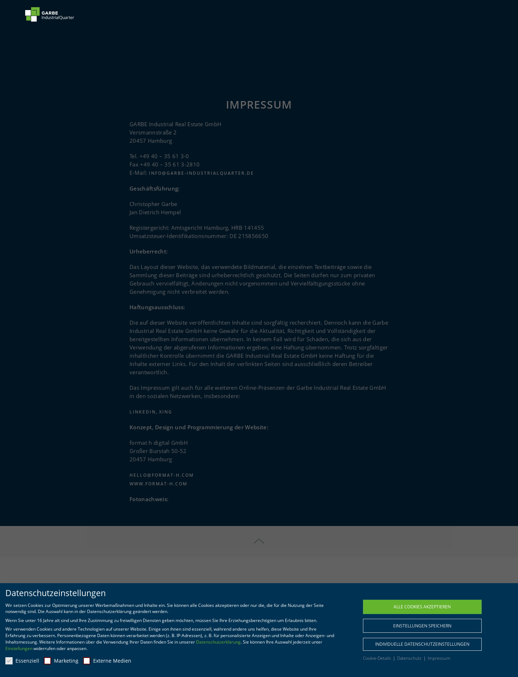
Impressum (439, 658)
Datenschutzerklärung (218, 642)
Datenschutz (410, 658)
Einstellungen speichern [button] (422, 626)
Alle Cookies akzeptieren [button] (422, 607)
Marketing (61, 660)
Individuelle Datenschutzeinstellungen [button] (422, 644)
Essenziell (22, 660)
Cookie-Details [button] (377, 658)
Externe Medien (107, 660)
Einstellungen (18, 648)
